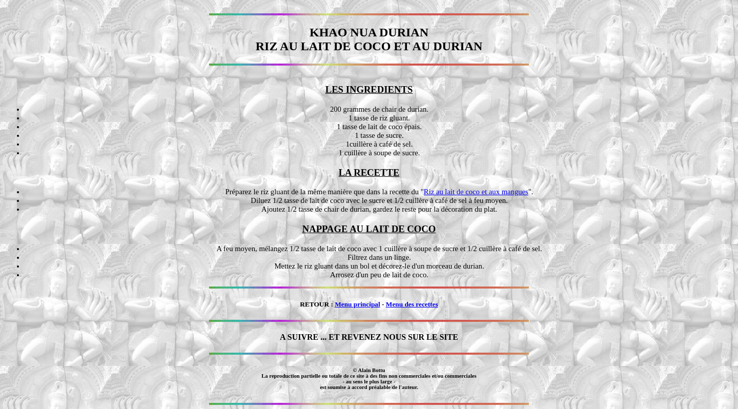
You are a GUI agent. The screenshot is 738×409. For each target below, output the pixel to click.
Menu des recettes (412, 304)
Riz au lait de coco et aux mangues (476, 192)
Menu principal (357, 304)
